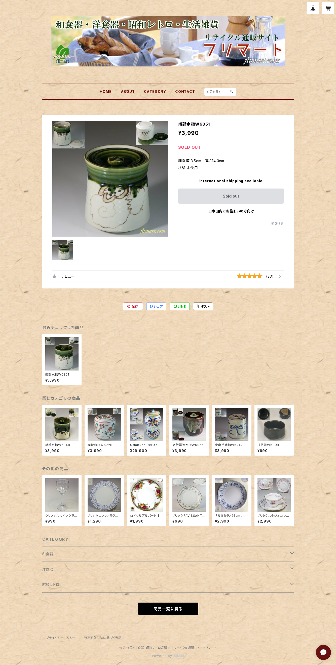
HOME (105, 91)
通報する (277, 224)
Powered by (168, 656)
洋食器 (47, 569)
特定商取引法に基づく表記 (103, 638)
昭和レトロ (51, 584)
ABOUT (128, 91)
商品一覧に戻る (168, 608)
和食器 (47, 554)
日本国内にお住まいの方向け (231, 211)
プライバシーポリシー (61, 638)
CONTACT (185, 91)
